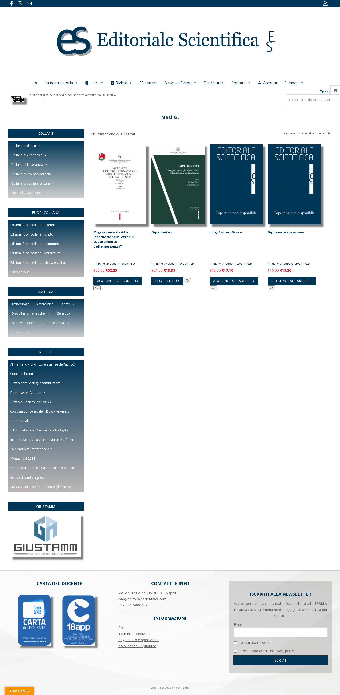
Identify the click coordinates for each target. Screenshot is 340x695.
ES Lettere (148, 82)
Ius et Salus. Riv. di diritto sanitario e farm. (42, 439)
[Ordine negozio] (307, 133)
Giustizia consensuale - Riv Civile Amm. (39, 411)
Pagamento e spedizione (138, 639)
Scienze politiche (23, 323)
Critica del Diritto (23, 373)
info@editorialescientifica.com (142, 599)
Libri (96, 83)
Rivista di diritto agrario (27, 477)
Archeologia (20, 304)
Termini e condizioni (134, 633)
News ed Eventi (181, 83)
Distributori (214, 82)
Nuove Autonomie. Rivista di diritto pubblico (43, 468)
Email (238, 624)
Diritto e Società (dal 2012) (30, 402)
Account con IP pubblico (137, 645)
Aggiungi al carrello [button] (117, 280)
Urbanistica (19, 332)
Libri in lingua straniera (28, 193)
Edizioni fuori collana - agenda (33, 225)
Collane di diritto (26, 145)
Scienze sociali (56, 323)
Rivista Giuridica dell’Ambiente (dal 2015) (40, 486)
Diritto (67, 304)
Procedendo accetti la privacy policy (264, 651)
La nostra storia (61, 83)
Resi (121, 627)
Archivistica (44, 304)
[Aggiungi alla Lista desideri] (97, 287)
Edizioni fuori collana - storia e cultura (38, 262)
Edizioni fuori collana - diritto (31, 234)
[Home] (36, 83)
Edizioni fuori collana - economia (35, 243)
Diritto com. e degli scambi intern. (35, 383)
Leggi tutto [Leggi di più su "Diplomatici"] (167, 280)
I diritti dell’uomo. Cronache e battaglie (39, 430)
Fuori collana (20, 272)
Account (270, 82)
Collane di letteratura (29, 164)
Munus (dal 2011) (23, 458)
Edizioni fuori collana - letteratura (35, 253)
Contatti (241, 83)
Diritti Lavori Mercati (28, 392)
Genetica (63, 313)
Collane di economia (29, 155)
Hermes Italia (20, 421)
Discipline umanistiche (30, 313)
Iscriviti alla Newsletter (254, 642)
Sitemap (294, 83)
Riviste (124, 83)
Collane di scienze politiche (34, 174)
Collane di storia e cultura (33, 183)
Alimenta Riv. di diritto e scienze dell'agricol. (43, 364)
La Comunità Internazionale (31, 449)
